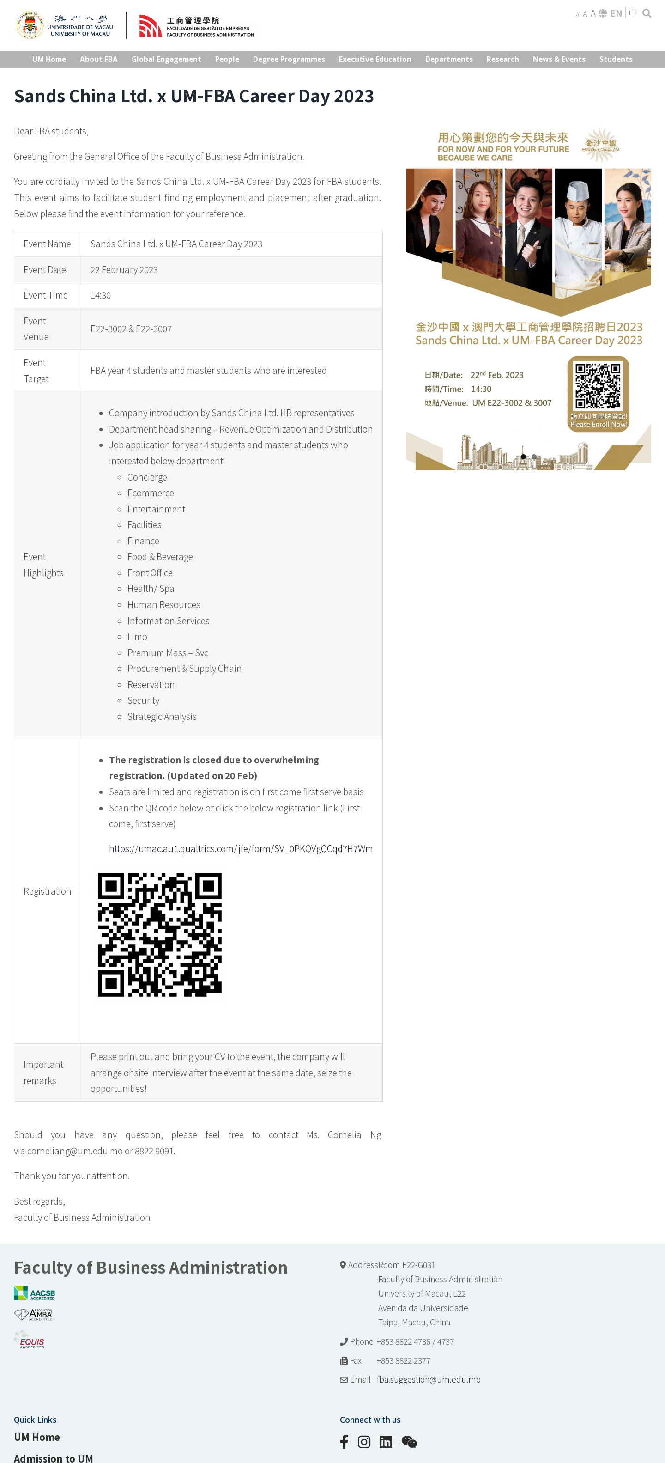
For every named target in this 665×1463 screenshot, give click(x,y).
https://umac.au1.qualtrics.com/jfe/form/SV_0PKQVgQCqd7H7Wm (241, 848)
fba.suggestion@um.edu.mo (429, 1379)
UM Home (37, 1437)
